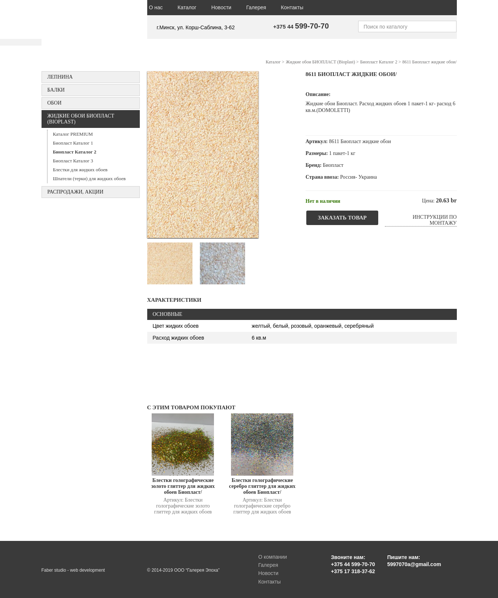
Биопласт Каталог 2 (74, 152)
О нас (156, 7)
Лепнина (60, 77)
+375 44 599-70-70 (353, 564)
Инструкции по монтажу (435, 220)
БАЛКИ (56, 90)
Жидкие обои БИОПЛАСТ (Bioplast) (81, 119)
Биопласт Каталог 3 (73, 160)
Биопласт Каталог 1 (73, 143)
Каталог (187, 7)
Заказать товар (342, 218)
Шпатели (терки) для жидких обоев (89, 178)
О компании (272, 557)
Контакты (292, 7)
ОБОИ (54, 103)
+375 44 (301, 26)
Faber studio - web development (73, 570)
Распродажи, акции (75, 192)
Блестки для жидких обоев (80, 169)
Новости (221, 7)
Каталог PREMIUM (73, 134)
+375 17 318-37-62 (353, 571)
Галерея (256, 7)
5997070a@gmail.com (414, 564)
